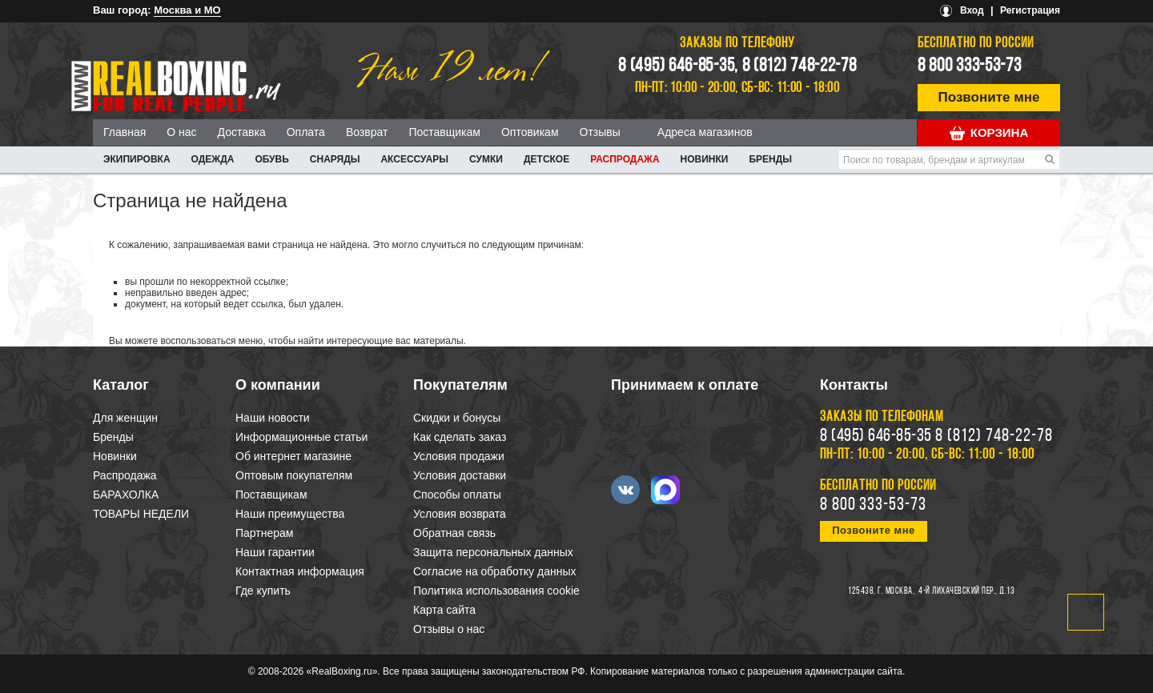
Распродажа (624, 159)
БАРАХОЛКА (126, 494)
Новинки (705, 159)
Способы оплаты (457, 494)
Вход (972, 10)
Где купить (263, 590)
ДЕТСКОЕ (546, 159)
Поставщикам (444, 132)
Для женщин (125, 417)
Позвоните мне (989, 97)
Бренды (770, 159)
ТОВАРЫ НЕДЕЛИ (141, 513)
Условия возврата (459, 513)
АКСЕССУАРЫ (414, 159)
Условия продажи (458, 456)
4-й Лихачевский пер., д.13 (966, 591)
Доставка (242, 132)
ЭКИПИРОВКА (137, 159)
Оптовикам (530, 132)
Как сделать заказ (459, 437)
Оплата (306, 132)
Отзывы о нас (448, 629)
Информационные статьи (301, 437)
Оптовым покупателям (293, 475)
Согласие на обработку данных (494, 571)
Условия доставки (459, 475)
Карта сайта (444, 609)
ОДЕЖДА (213, 159)
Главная (124, 132)
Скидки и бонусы (456, 417)
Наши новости (272, 417)
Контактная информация (299, 571)
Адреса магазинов (705, 132)
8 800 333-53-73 (970, 66)
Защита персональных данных (493, 552)
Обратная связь (454, 533)
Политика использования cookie (496, 590)
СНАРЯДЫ (335, 159)
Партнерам (264, 533)
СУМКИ (486, 159)
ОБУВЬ (271, 159)
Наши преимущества (289, 513)
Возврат (367, 132)
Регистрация (1030, 10)
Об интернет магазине (293, 456)
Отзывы (600, 132)
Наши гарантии (275, 552)
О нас (181, 132)
